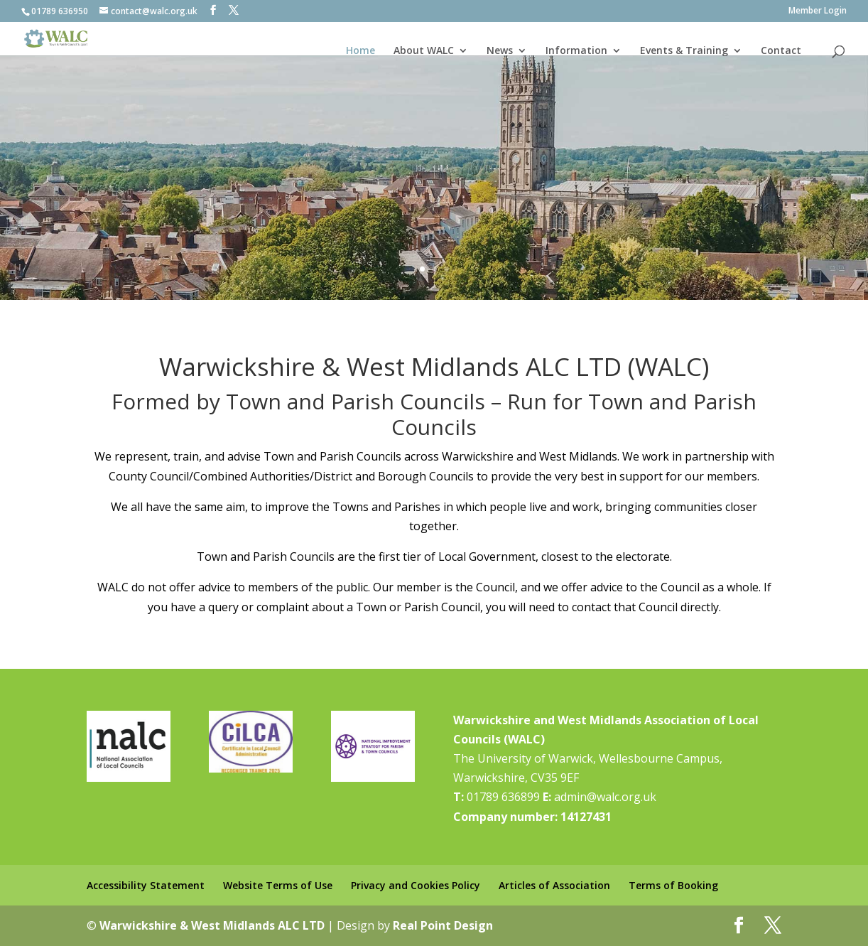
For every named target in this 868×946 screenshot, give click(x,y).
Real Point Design (443, 925)
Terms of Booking (673, 885)
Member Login (817, 11)
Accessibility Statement (146, 885)
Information (576, 50)
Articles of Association (554, 885)
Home (360, 50)
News (500, 50)
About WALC (424, 50)
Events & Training (684, 50)
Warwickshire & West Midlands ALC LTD (212, 925)
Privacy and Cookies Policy (415, 885)
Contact (781, 50)
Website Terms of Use (277, 885)
